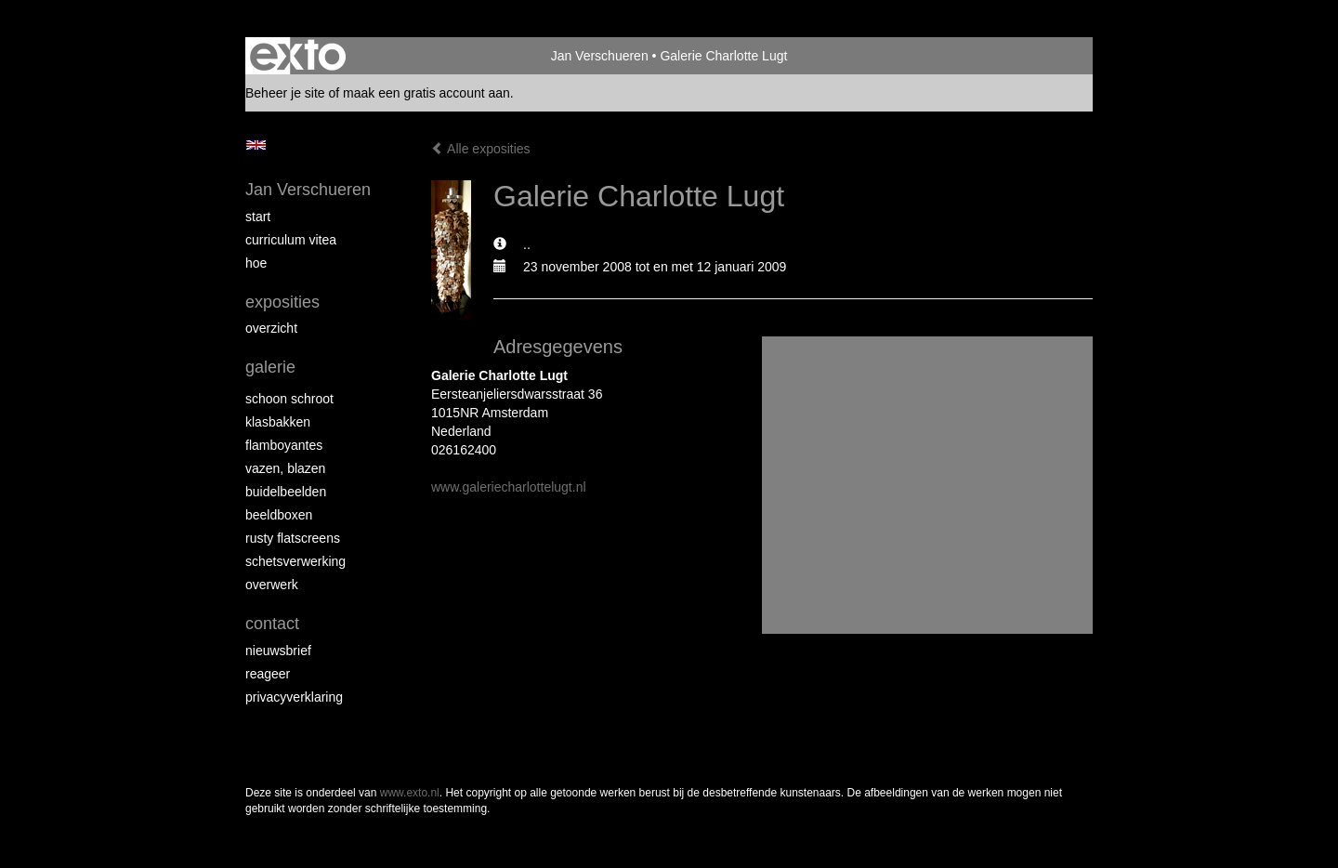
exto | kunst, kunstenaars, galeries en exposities (297, 55)
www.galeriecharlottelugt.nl (508, 487)
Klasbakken (277, 421)
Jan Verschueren (600, 55)
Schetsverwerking (295, 561)
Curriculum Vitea (290, 239)
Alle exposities (481, 148)
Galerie (270, 367)
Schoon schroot (289, 398)
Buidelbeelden (285, 491)
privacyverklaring (294, 697)
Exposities (282, 302)
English (256, 145)
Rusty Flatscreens (292, 538)
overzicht (271, 328)
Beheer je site (285, 92)
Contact (272, 623)
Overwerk (271, 584)
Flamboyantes (283, 445)
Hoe (256, 263)
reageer (267, 673)
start (257, 216)
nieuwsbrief (278, 650)
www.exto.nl (409, 792)
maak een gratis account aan (426, 92)
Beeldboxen (278, 514)
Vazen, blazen (285, 468)
